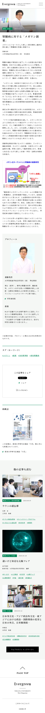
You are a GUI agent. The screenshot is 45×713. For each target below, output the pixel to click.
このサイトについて (22, 703)
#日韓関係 (15, 639)
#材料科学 (21, 523)
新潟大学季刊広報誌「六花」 (16, 451)
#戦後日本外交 (22, 636)
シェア (23, 383)
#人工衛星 (14, 574)
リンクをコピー (23, 390)
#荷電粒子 (28, 578)
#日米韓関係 (6, 639)
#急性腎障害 (23, 355)
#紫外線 (20, 578)
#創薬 (14, 355)
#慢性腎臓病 (34, 355)
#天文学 (22, 574)
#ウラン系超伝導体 (8, 519)
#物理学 (29, 523)
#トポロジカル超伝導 (9, 523)
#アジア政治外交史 (8, 636)
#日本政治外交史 (34, 636)
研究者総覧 (11, 298)
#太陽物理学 (6, 578)
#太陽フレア (31, 574)
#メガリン (6, 355)
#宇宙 (14, 578)
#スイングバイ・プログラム (26, 519)
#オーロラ (5, 574)
